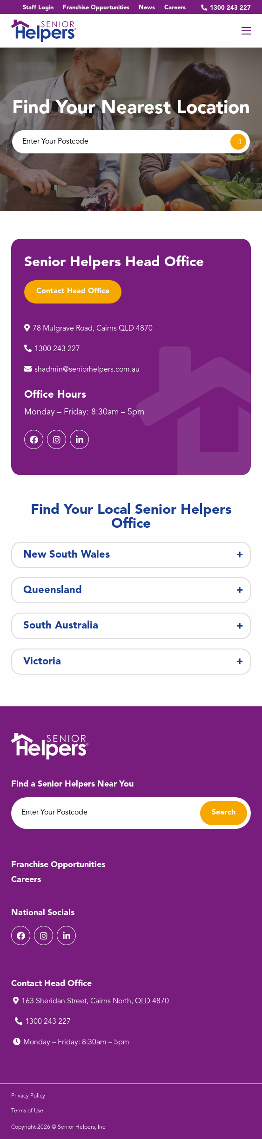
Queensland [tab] (52, 590)
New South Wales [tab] (66, 555)
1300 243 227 (223, 8)
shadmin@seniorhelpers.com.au (87, 369)
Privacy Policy (28, 1096)
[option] (131, 129)
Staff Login (38, 8)
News (147, 8)
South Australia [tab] (60, 626)
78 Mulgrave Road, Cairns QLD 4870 (94, 328)
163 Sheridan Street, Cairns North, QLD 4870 (95, 1001)
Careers (175, 8)
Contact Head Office (72, 291)
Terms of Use (27, 1111)
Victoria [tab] (42, 661)
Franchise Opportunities (96, 8)
